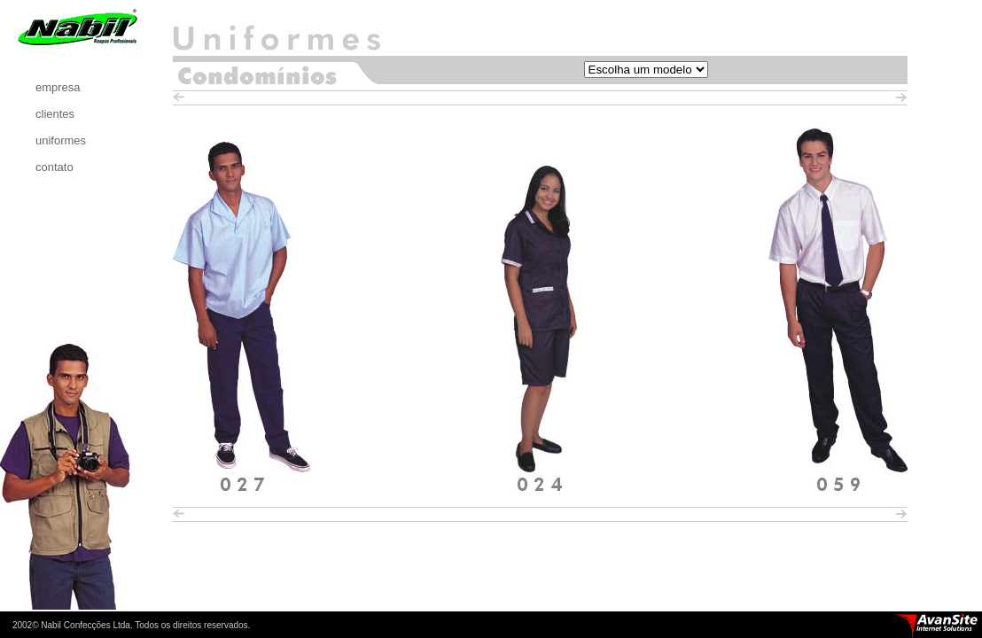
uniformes (60, 140)
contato (54, 167)
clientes (54, 114)
